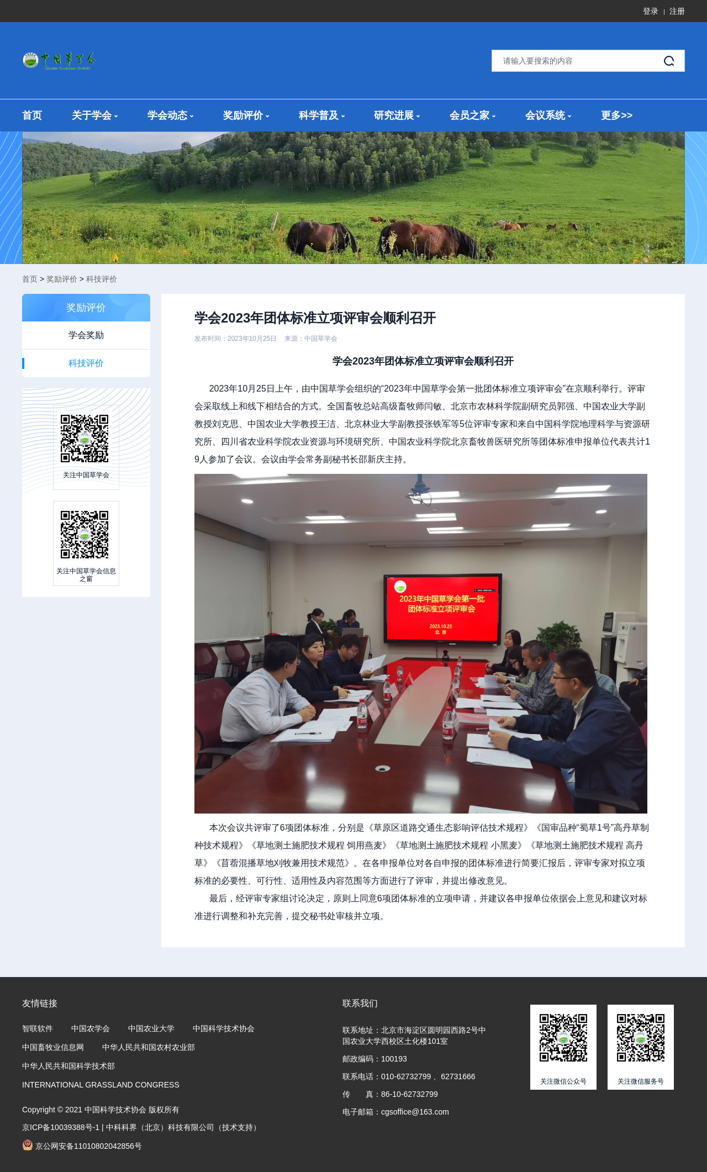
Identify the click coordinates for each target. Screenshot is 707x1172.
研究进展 (397, 115)
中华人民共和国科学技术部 (68, 1066)
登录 (650, 11)
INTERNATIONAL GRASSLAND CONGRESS (101, 1085)
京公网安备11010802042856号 (82, 1144)
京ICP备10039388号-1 (60, 1127)
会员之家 (472, 115)
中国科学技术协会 (224, 1028)
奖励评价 (246, 115)
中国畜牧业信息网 (53, 1047)
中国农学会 (90, 1028)
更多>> (616, 115)
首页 (32, 115)
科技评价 (101, 278)
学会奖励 (86, 335)
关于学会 (95, 115)
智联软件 (37, 1028)
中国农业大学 (151, 1028)
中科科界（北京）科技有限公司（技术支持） (183, 1127)
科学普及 (322, 115)
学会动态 (170, 115)
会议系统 (548, 115)
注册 (677, 11)
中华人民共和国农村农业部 (148, 1047)
